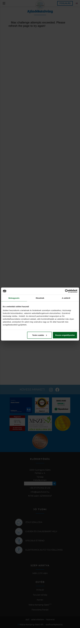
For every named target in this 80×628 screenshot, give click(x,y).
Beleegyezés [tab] (14, 298)
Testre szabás (39, 335)
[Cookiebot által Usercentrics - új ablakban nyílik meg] (66, 291)
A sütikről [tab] (66, 298)
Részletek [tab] (40, 298)
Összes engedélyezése (65, 335)
